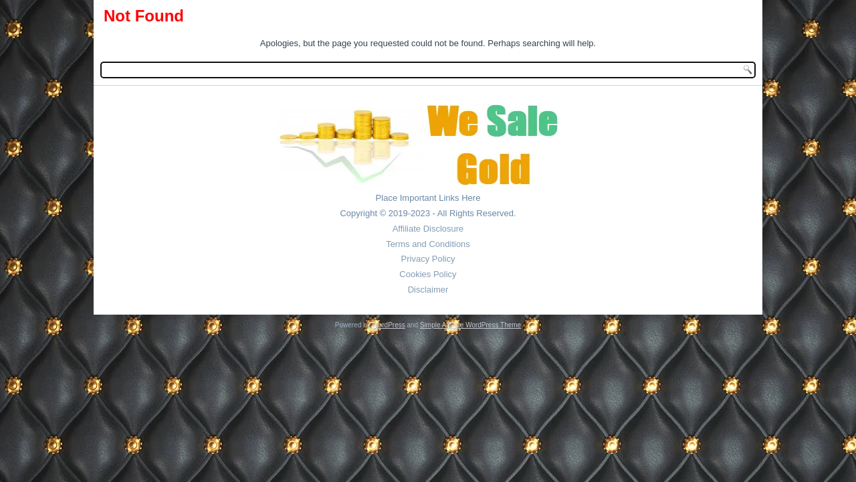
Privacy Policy (428, 259)
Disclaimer (428, 290)
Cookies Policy (427, 274)
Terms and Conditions (428, 244)
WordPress (388, 325)
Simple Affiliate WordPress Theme (470, 325)
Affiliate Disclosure (428, 229)
